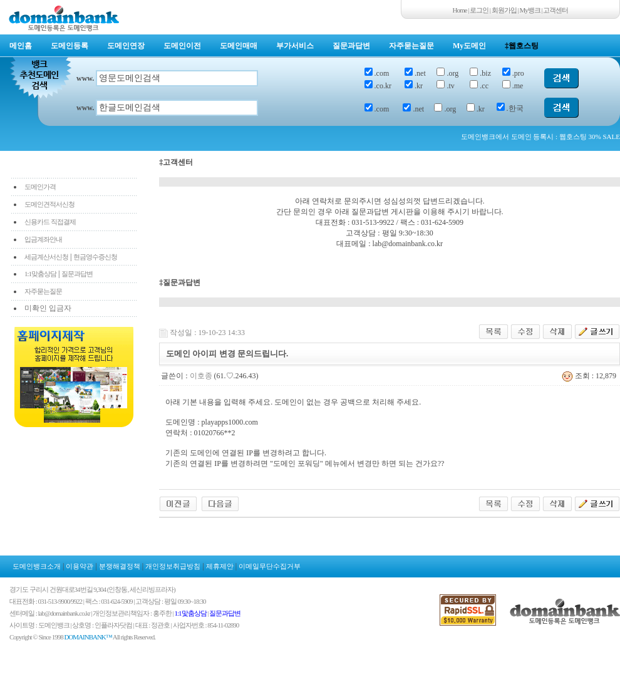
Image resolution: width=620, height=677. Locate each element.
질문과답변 (351, 45)
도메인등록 (69, 45)
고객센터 (555, 10)
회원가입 (504, 10)
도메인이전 (182, 45)
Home (460, 10)
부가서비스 (295, 45)
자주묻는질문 (411, 45)
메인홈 (20, 45)
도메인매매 (238, 45)
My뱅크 (530, 10)
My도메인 (469, 45)
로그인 (479, 10)
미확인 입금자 (47, 308)
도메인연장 (126, 45)
